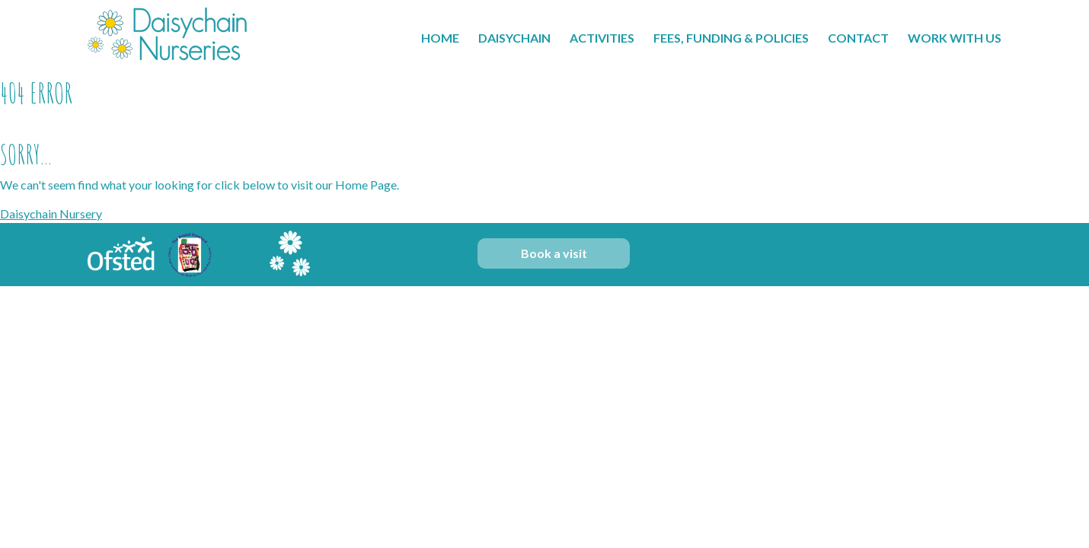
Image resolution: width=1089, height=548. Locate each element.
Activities (602, 37)
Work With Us (954, 37)
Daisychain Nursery (51, 213)
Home (440, 37)
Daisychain (514, 37)
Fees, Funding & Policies (731, 37)
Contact (858, 37)
